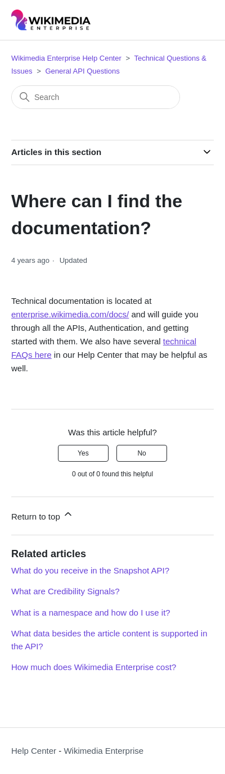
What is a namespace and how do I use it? (90, 612)
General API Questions (82, 71)
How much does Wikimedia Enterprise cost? (93, 667)
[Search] (95, 97)
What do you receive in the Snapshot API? (90, 570)
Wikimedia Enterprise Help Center (66, 58)
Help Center (33, 750)
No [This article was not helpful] (141, 453)
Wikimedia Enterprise (103, 750)
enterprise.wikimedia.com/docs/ (70, 314)
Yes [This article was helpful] (83, 453)
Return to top (42, 514)
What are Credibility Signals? (65, 591)
